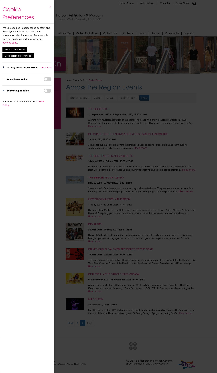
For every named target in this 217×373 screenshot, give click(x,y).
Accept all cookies (15, 49)
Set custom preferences (18, 55)
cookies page (9, 42)
